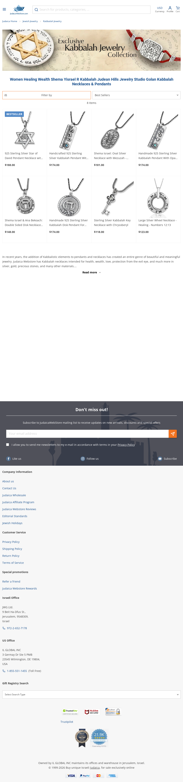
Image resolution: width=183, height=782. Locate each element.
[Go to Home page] (19, 10)
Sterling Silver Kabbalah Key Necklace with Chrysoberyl (112, 222)
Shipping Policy (12, 549)
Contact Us (9, 488)
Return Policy (10, 556)
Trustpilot (67, 722)
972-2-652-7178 (17, 628)
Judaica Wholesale (14, 495)
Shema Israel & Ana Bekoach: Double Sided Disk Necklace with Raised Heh (24, 222)
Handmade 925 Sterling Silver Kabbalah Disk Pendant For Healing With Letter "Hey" (68, 222)
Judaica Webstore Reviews (19, 509)
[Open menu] (4, 9)
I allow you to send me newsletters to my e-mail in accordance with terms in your (73, 445)
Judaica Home (9, 21)
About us (8, 481)
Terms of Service (13, 563)
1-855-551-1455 (17, 671)
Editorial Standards (14, 516)
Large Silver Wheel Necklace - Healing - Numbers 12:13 (158, 222)
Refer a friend (11, 581)
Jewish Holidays (12, 523)
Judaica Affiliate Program (18, 502)
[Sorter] (136, 95)
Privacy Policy (126, 445)
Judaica (95, 767)
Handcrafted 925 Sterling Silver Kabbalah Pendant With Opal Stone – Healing (68, 155)
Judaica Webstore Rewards (19, 588)
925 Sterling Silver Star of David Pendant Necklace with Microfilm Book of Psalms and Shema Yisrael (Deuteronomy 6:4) (24, 155)
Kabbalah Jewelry (52, 21)
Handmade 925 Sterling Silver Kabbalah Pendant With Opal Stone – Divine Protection (158, 155)
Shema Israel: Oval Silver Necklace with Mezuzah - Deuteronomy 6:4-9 (110, 155)
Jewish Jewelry (30, 21)
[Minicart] (178, 9)
